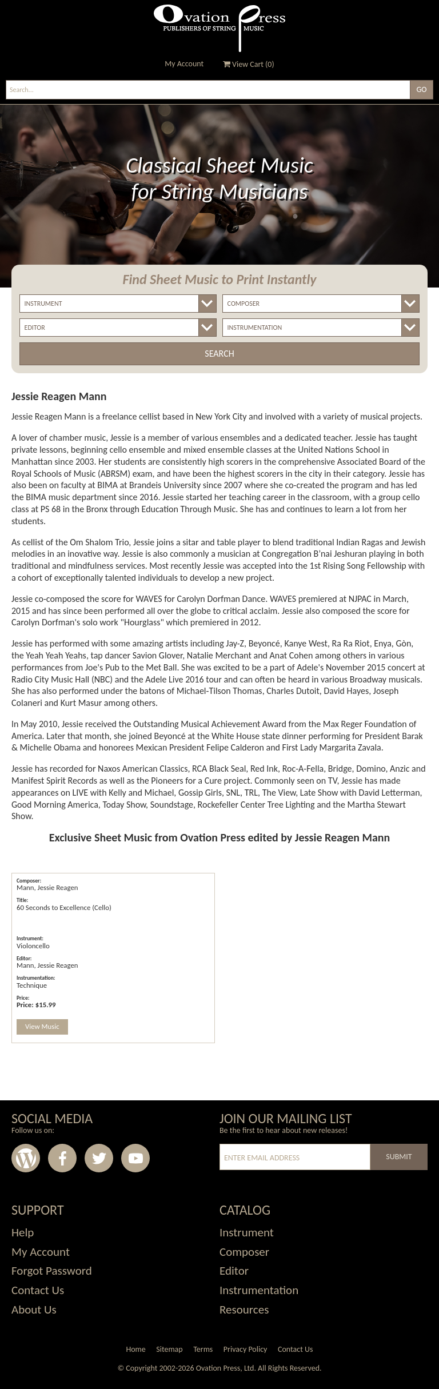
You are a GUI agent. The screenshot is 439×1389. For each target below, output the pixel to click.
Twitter (99, 1158)
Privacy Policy (246, 1349)
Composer (244, 1251)
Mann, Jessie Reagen (47, 887)
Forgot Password (51, 1270)
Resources (244, 1309)
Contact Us (37, 1290)
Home (135, 1349)
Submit (399, 1157)
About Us (34, 1309)
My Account (184, 64)
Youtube (135, 1158)
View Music (42, 1026)
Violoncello (33, 945)
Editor (234, 1270)
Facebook (62, 1158)
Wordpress (25, 1158)
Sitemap (169, 1349)
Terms (203, 1349)
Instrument (247, 1232)
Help (22, 1232)
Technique (32, 985)
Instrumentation (259, 1290)
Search (219, 353)
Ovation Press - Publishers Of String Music (219, 28)
